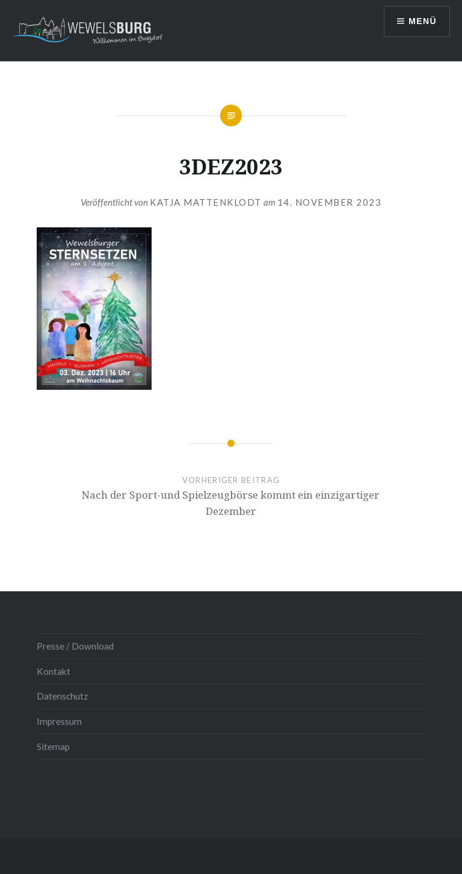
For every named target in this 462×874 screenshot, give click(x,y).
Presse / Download (75, 646)
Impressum (59, 721)
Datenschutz (62, 696)
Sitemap (53, 746)
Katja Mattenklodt (206, 202)
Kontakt (53, 671)
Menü (422, 21)
